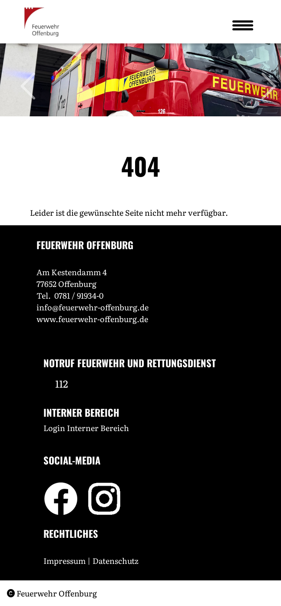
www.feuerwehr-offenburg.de (92, 319)
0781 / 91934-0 (78, 295)
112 (61, 383)
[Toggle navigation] (242, 25)
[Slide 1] (137, 111)
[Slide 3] (141, 111)
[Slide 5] (144, 111)
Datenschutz (116, 560)
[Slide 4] (142, 111)
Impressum (64, 560)
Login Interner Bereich (86, 428)
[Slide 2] (139, 111)
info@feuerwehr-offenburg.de (92, 307)
